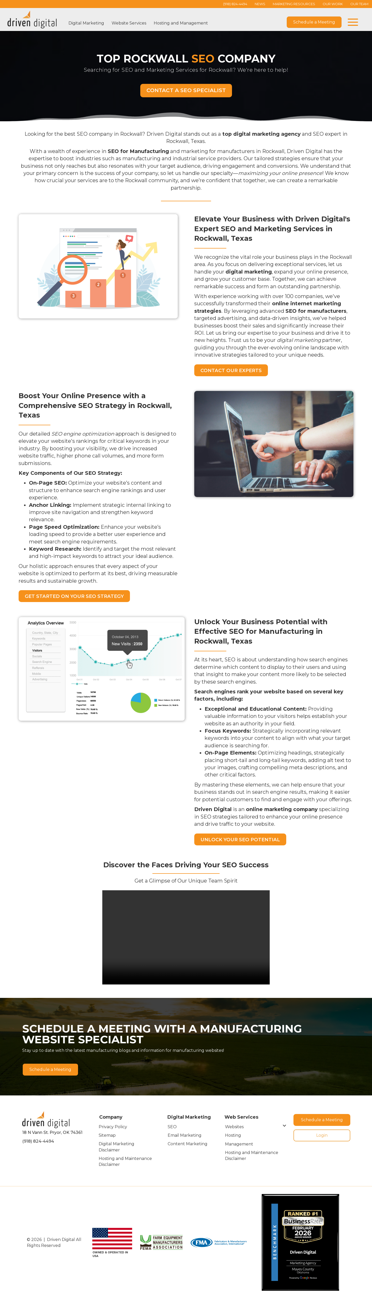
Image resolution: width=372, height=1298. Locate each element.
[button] (352, 22)
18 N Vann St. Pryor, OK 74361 (52, 1132)
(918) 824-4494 (38, 1140)
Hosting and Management (181, 23)
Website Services (129, 23)
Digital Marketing (86, 23)
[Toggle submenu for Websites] (285, 1125)
